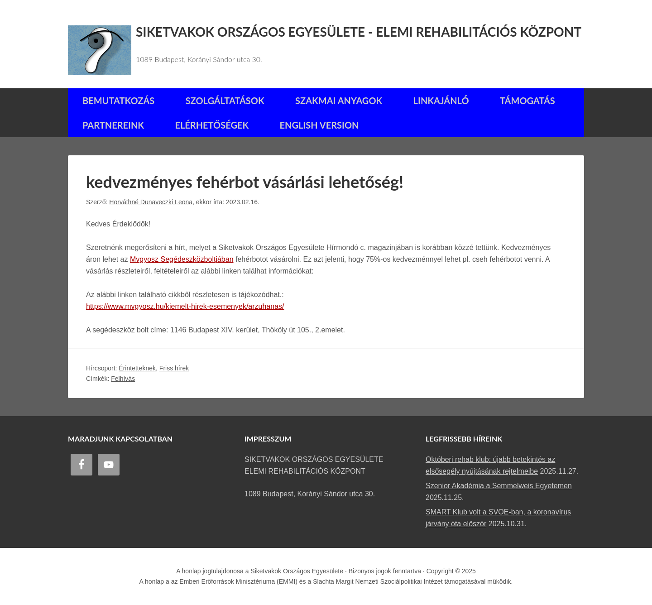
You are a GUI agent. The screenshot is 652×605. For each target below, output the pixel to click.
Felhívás (123, 378)
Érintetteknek (137, 368)
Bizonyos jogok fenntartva (385, 571)
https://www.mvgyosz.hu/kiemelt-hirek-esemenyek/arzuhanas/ (185, 306)
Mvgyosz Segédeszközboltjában (182, 259)
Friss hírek (174, 368)
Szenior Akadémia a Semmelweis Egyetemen (499, 486)
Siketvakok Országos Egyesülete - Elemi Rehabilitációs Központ (358, 31)
